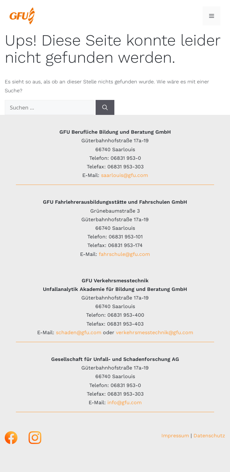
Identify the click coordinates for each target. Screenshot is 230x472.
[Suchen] (105, 107)
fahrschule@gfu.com (124, 254)
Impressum (175, 436)
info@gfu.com (124, 402)
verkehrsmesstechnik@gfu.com (154, 332)
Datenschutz (209, 436)
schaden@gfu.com (78, 332)
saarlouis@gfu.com (124, 175)
